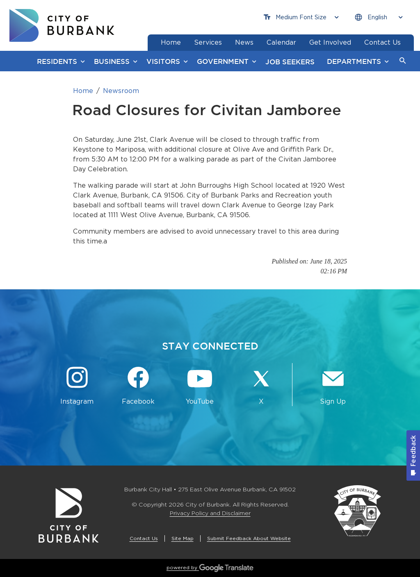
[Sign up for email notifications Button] (333, 386)
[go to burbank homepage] (61, 25)
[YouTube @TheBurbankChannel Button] (199, 386)
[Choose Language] (378, 17)
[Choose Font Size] (301, 17)
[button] (403, 61)
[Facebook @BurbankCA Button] (138, 386)
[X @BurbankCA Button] (261, 386)
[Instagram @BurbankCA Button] (77, 386)
